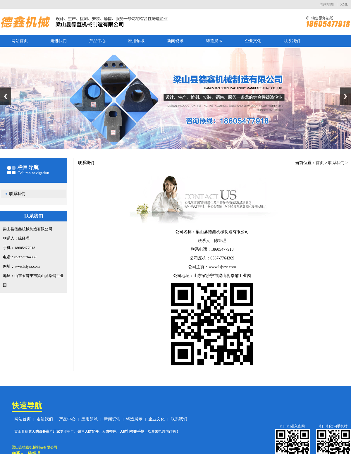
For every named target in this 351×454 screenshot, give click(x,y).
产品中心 (97, 41)
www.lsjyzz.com (222, 267)
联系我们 (292, 41)
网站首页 (19, 41)
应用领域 (136, 41)
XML (344, 4)
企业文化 (253, 41)
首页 (320, 163)
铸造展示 (214, 41)
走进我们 (58, 41)
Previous (5, 96)
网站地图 (327, 4)
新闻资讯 (175, 41)
